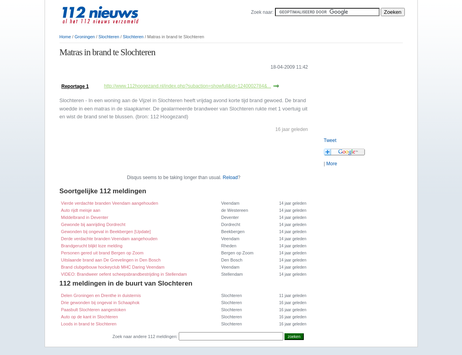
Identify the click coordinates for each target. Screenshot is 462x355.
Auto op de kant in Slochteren (89, 316)
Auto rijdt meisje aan (81, 210)
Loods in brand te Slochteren (89, 323)
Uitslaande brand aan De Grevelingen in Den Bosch (111, 260)
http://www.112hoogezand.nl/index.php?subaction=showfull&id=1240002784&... (187, 86)
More (331, 163)
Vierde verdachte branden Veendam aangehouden (109, 203)
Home (65, 36)
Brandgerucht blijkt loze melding (92, 245)
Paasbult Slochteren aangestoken (93, 309)
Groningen (85, 36)
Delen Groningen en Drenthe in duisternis (101, 295)
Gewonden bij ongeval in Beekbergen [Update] (106, 231)
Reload (230, 177)
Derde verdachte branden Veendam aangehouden (109, 238)
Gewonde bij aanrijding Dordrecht (93, 224)
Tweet (330, 140)
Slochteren (109, 36)
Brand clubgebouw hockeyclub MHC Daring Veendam (113, 267)
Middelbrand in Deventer (84, 217)
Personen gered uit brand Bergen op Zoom (102, 252)
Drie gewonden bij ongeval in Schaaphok (100, 302)
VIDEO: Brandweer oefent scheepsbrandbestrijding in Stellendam (124, 274)
